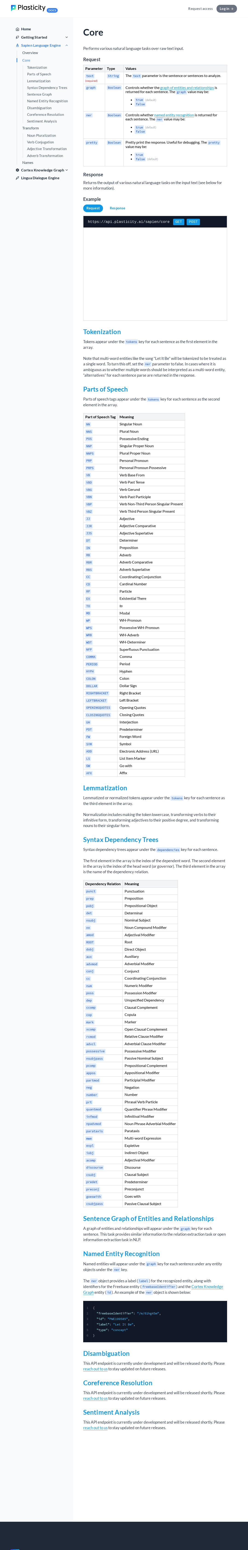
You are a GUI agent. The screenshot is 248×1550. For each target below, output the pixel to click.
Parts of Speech (39, 74)
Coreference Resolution (45, 115)
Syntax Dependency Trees (47, 88)
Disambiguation (39, 108)
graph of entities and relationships (187, 87)
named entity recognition (174, 115)
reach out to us (95, 1368)
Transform (30, 128)
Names (28, 162)
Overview (30, 53)
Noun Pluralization (41, 135)
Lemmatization (39, 81)
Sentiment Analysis (42, 121)
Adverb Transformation (45, 156)
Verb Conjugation (40, 142)
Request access (200, 8)
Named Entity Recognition (47, 101)
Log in (227, 8)
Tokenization (37, 67)
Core (26, 60)
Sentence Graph (39, 94)
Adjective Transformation (47, 149)
